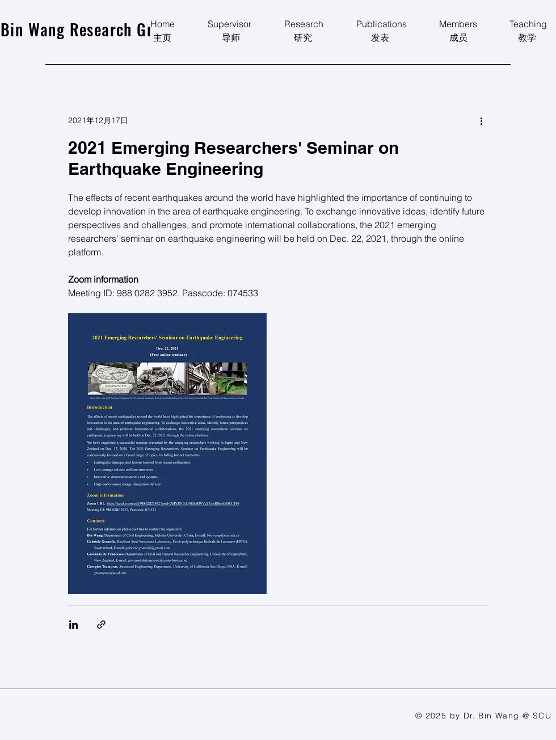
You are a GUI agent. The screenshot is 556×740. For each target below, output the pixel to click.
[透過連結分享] (101, 624)
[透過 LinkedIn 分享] (73, 624)
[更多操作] (481, 120)
